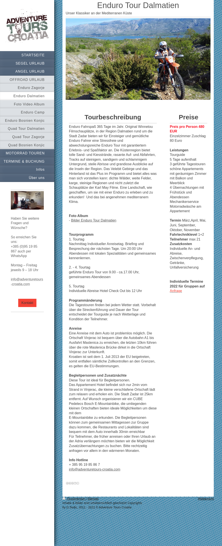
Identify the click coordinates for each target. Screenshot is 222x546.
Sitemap (92, 498)
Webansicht (206, 498)
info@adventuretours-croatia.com (94, 469)
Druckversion (74, 498)
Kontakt (27, 303)
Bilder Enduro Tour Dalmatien (93, 220)
